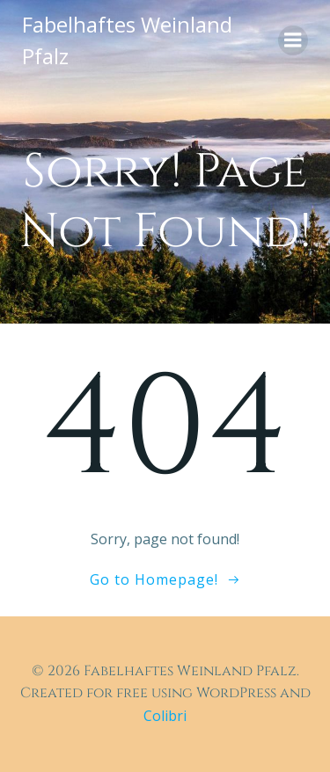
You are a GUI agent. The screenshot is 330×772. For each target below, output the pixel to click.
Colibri (165, 715)
